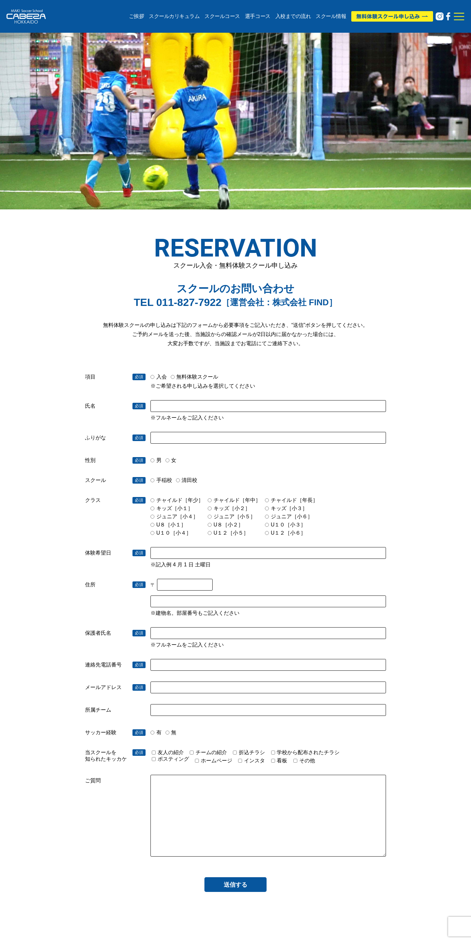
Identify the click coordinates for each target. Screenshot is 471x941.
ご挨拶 (136, 16)
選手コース (257, 16)
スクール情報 (331, 16)
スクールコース (222, 16)
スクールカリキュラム (174, 16)
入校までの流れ (293, 16)
